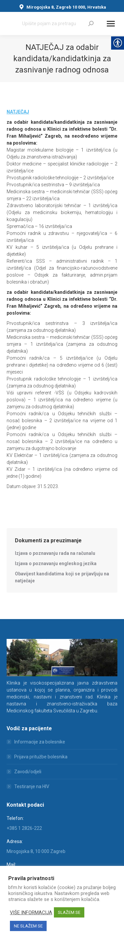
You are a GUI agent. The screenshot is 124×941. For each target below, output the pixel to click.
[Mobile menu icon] (110, 23)
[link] (91, 23)
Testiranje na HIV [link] (31, 786)
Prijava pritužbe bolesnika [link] (40, 756)
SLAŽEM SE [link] (69, 912)
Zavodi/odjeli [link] (27, 771)
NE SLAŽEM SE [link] (28, 925)
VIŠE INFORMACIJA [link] (31, 913)
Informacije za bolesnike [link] (39, 741)
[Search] (58, 23)
